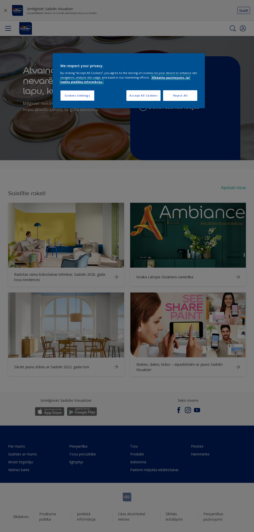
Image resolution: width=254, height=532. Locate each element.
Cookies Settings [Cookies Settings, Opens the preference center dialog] (77, 95)
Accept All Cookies (143, 95)
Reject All (180, 95)
